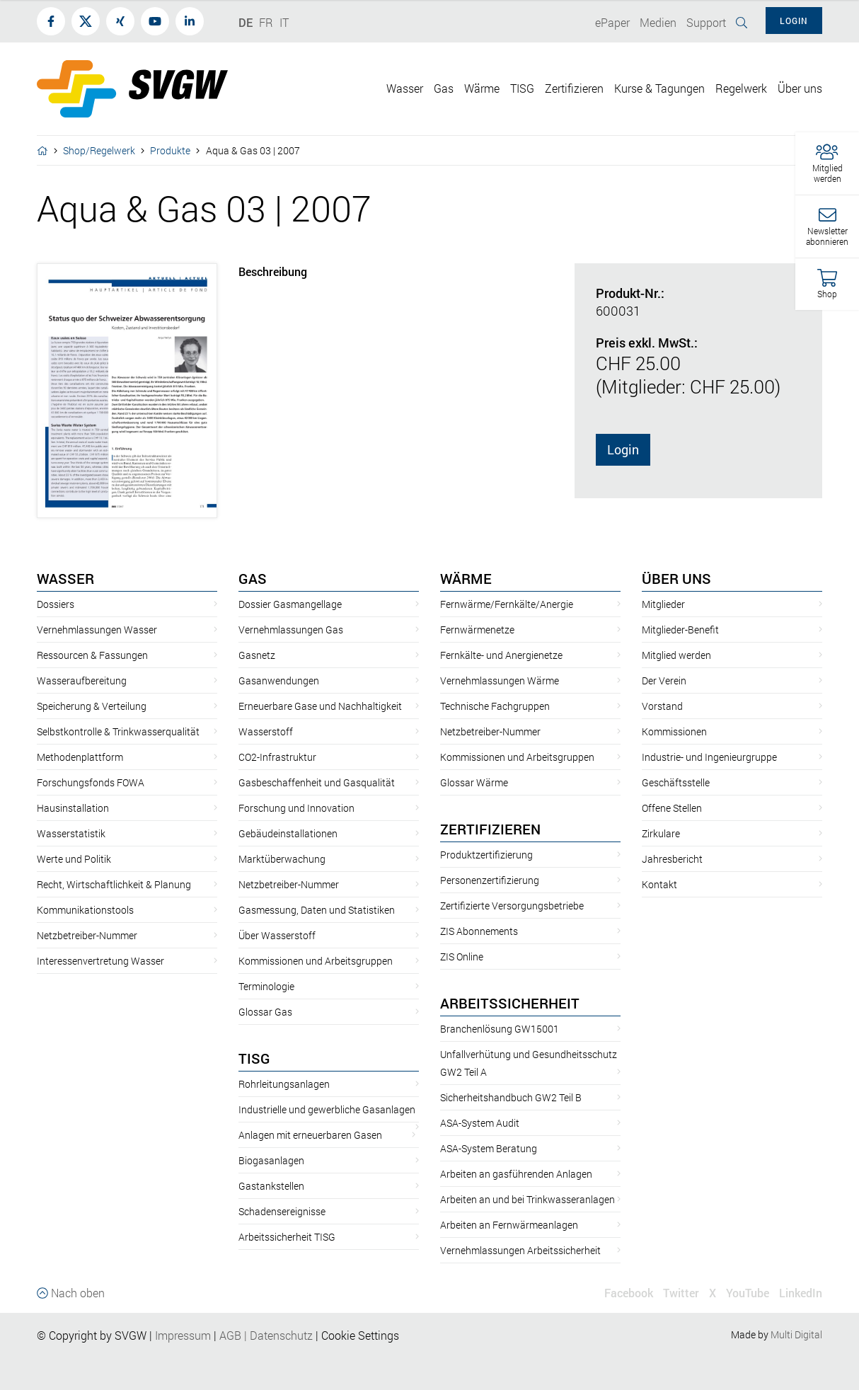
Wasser (65, 578)
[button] (827, 163)
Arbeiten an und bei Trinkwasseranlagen (527, 1199)
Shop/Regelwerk (99, 150)
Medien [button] (658, 22)
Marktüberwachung (281, 859)
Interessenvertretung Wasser (100, 960)
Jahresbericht (672, 859)
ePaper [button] (612, 22)
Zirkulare (661, 833)
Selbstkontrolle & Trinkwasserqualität (118, 731)
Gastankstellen (271, 1186)
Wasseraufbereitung (82, 680)
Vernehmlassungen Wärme (499, 680)
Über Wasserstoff (277, 935)
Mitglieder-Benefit (680, 629)
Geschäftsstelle (676, 782)
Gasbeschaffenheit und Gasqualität (316, 782)
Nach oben (71, 1292)
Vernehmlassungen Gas (290, 629)
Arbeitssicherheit (510, 1003)
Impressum (183, 1335)
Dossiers (55, 604)
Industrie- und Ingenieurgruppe (709, 757)
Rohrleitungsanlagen (284, 1084)
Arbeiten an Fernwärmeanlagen (509, 1224)
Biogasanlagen (271, 1160)
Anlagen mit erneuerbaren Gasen (310, 1135)
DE (245, 22)
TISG (254, 1058)
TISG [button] (522, 88)
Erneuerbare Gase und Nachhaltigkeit (320, 706)
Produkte (170, 150)
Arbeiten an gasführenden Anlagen (516, 1174)
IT (284, 22)
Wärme (466, 578)
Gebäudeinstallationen (288, 833)
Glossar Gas (265, 1011)
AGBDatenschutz (266, 1335)
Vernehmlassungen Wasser (97, 629)
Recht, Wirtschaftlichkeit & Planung (114, 884)
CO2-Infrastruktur (277, 757)
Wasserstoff (265, 731)
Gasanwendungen (278, 680)
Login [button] (794, 20)
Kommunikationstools (85, 910)
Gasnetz (256, 655)
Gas (252, 578)
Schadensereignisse (281, 1211)
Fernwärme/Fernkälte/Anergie (506, 604)
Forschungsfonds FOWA (90, 782)
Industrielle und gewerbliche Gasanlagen (326, 1109)
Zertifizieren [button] (574, 88)
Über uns (676, 578)
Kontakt (659, 884)
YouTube (747, 1292)
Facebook (628, 1292)
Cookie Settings (360, 1335)
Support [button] (706, 22)
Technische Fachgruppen (495, 706)
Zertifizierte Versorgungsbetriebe (512, 905)
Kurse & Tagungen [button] (659, 88)
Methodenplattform (80, 757)
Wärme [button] (482, 88)
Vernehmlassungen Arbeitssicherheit (520, 1250)
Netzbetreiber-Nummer (87, 935)
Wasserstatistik (71, 833)
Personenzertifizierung (489, 880)
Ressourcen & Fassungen (92, 655)
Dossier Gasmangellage (290, 604)
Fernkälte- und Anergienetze (501, 655)
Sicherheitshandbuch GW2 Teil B (511, 1097)
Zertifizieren (490, 829)
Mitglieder (663, 604)
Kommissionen (674, 731)
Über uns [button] (800, 88)
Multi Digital (796, 1334)
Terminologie (266, 986)
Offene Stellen (672, 808)
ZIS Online (461, 956)
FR (266, 22)
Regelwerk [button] (741, 88)
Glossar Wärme (474, 782)
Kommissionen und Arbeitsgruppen (315, 960)
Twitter (681, 1292)
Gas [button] (444, 88)
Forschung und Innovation (296, 808)
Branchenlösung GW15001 (499, 1028)
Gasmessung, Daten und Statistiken (316, 910)
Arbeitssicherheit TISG (286, 1236)
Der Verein (664, 680)
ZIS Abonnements (479, 931)
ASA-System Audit (479, 1123)
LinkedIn (800, 1292)
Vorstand (662, 706)
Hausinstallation (73, 808)
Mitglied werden (676, 655)
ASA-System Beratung (488, 1148)
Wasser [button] (404, 88)
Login (623, 449)
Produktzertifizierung (486, 854)
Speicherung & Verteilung (91, 706)
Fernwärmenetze (477, 629)
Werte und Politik (74, 859)
